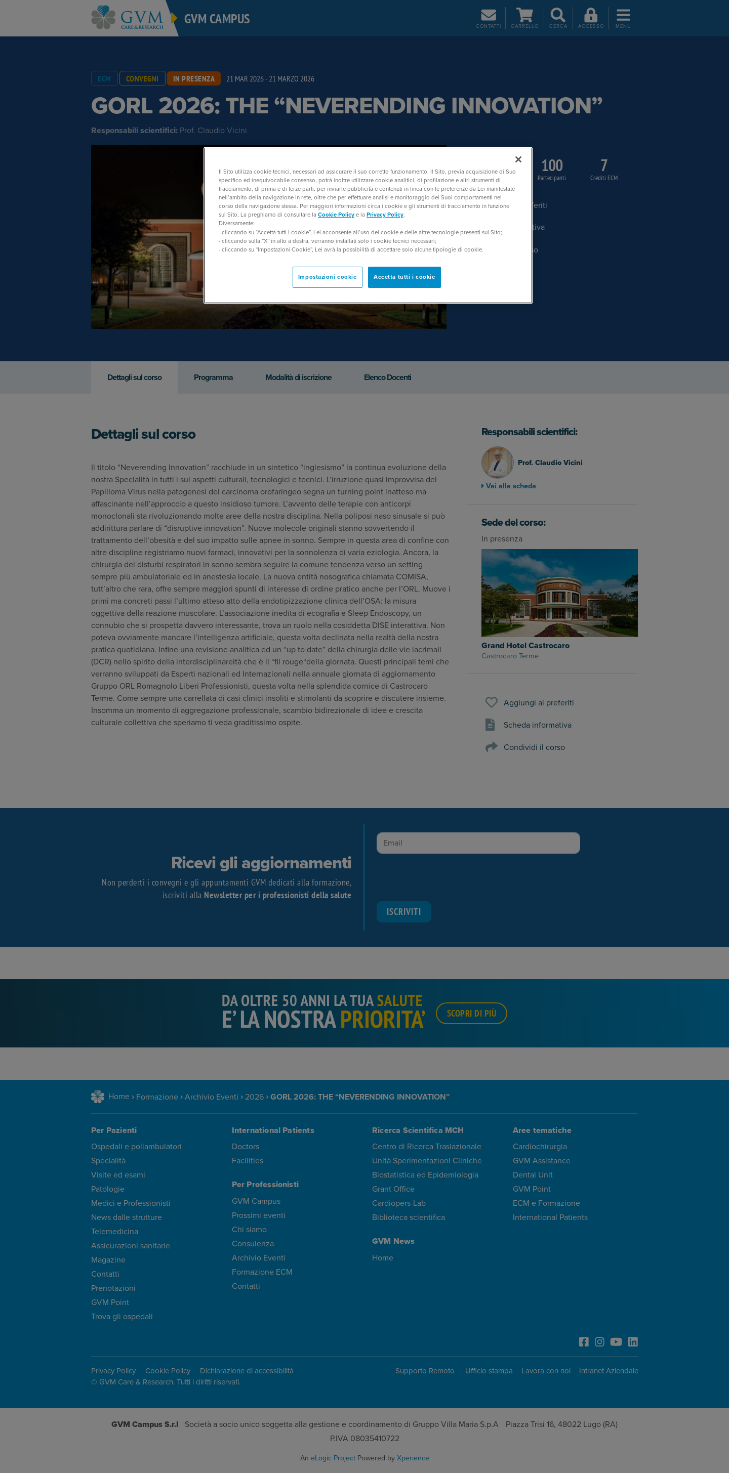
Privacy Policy (385, 215)
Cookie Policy (336, 215)
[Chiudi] (518, 159)
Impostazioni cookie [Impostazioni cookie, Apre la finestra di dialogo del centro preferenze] (327, 277)
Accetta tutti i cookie (404, 277)
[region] (368, 225)
